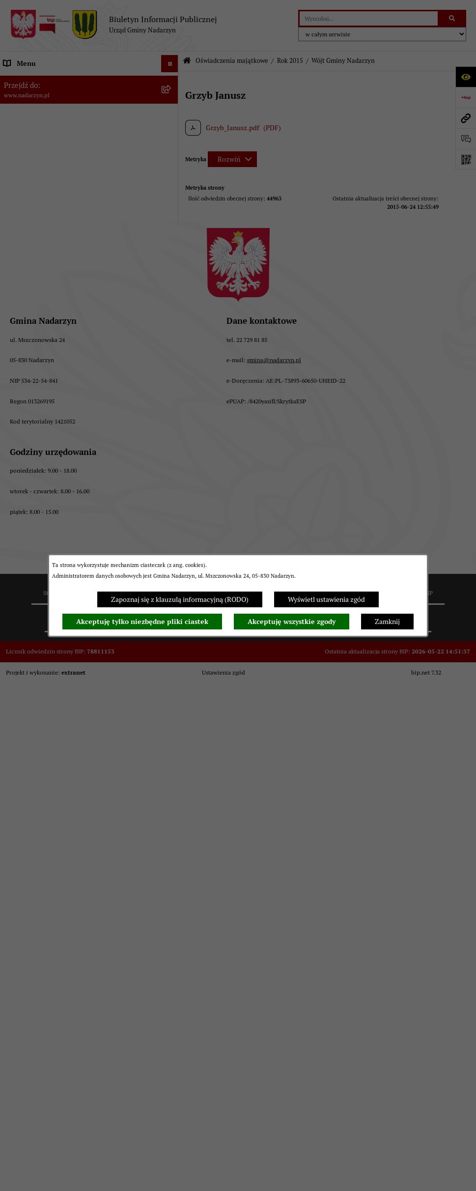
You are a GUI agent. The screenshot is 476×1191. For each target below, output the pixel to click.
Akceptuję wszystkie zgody (292, 621)
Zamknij (387, 621)
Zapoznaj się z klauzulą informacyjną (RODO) (180, 599)
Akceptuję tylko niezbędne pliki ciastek (142, 621)
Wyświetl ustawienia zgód (326, 599)
